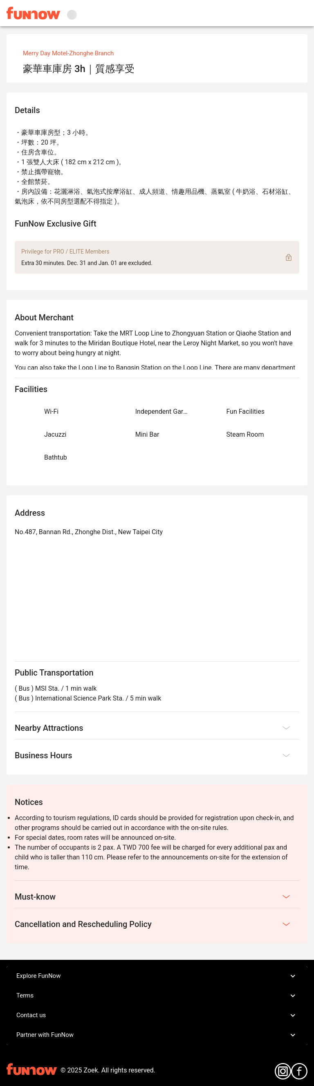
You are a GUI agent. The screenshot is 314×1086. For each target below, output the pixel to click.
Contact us (157, 1015)
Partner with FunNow (157, 1035)
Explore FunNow (157, 976)
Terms (157, 996)
